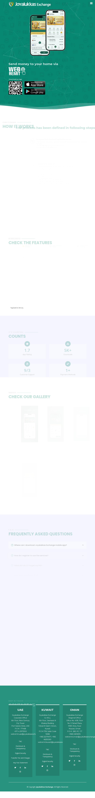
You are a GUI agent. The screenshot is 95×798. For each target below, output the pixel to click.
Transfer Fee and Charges (20, 758)
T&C (20, 741)
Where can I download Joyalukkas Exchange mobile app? (49, 548)
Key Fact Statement (20, 763)
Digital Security (20, 753)
